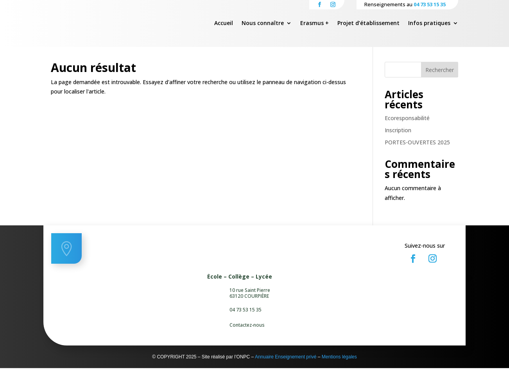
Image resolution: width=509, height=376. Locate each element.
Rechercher (439, 77)
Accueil (223, 23)
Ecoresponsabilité (407, 126)
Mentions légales (339, 364)
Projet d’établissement (368, 23)
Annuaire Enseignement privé (285, 364)
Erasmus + (314, 23)
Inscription (398, 138)
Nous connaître (263, 23)
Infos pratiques (429, 23)
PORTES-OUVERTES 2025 (417, 150)
